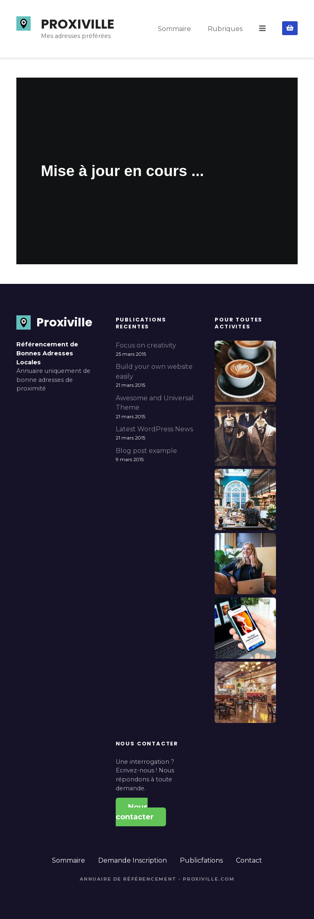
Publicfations (201, 860)
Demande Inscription (132, 860)
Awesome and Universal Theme (155, 403)
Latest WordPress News (154, 429)
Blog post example (146, 451)
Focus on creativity (146, 345)
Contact (249, 860)
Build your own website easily (154, 371)
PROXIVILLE (77, 24)
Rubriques (226, 28)
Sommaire (175, 28)
